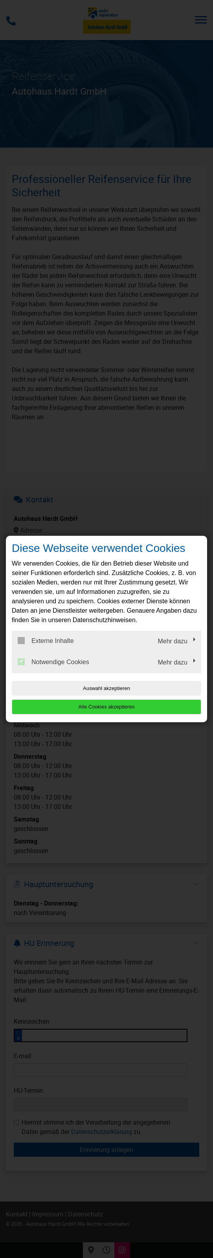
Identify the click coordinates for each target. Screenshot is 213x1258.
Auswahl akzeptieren (106, 688)
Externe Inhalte (46, 640)
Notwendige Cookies (53, 661)
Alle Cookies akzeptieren (106, 707)
